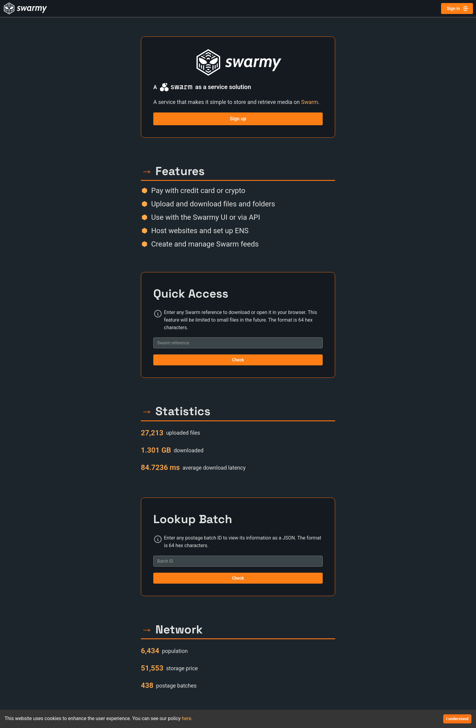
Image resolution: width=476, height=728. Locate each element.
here (186, 718)
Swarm (309, 102)
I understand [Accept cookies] (457, 718)
